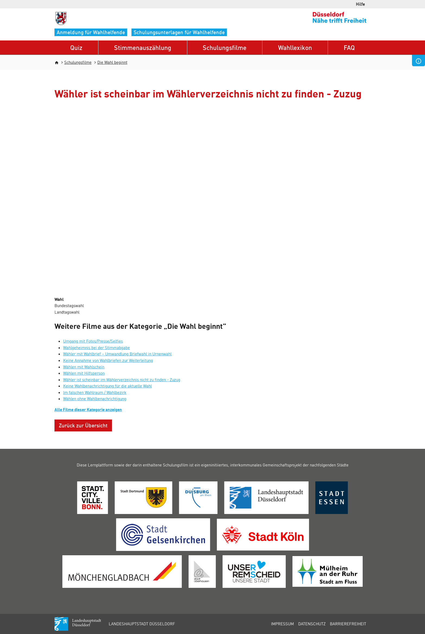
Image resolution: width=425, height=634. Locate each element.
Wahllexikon (295, 47)
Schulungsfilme (224, 47)
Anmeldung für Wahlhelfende (91, 32)
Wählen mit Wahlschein (83, 367)
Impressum (282, 623)
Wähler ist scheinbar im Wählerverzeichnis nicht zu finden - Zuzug (121, 379)
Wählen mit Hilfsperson (84, 373)
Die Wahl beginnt (112, 62)
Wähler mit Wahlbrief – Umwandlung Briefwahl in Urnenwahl (117, 354)
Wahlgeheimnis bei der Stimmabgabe (96, 347)
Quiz (76, 47)
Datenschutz (312, 623)
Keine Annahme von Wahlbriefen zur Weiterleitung (108, 360)
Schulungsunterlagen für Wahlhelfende (179, 32)
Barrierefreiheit (348, 623)
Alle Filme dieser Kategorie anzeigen (88, 409)
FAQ (349, 47)
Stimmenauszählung (142, 47)
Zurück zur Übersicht (83, 425)
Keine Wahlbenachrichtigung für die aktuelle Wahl (107, 386)
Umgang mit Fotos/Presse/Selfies (93, 341)
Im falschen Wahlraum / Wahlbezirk (94, 392)
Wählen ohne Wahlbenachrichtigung (94, 398)
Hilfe (360, 4)
